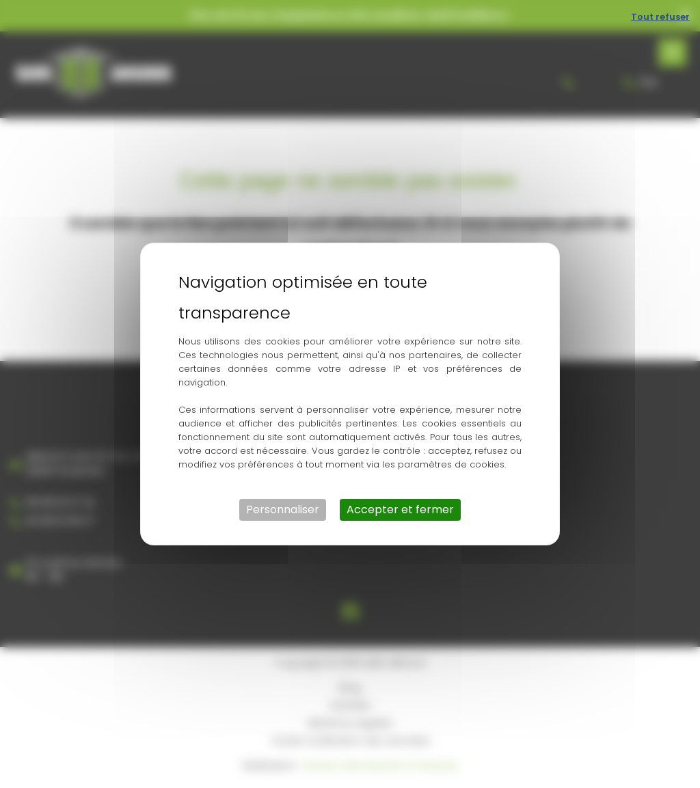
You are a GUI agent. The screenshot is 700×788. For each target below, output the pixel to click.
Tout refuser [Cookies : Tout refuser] (660, 16)
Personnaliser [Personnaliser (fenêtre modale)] (282, 509)
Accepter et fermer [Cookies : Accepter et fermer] (400, 509)
